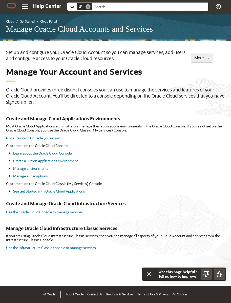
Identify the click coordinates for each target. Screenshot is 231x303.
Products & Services (119, 294)
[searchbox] (150, 7)
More (201, 57)
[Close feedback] (148, 274)
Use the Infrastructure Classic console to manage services (51, 247)
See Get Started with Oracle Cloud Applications (49, 191)
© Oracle (49, 294)
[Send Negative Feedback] (206, 274)
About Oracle (74, 294)
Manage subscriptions (30, 176)
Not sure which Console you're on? (32, 138)
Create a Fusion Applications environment (45, 160)
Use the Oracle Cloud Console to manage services (44, 212)
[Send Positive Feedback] (219, 274)
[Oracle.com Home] (11, 5)
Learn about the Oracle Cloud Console (42, 153)
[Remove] (88, 6)
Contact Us (94, 294)
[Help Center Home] (47, 5)
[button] (218, 6)
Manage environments (30, 168)
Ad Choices (180, 294)
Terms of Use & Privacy (153, 294)
